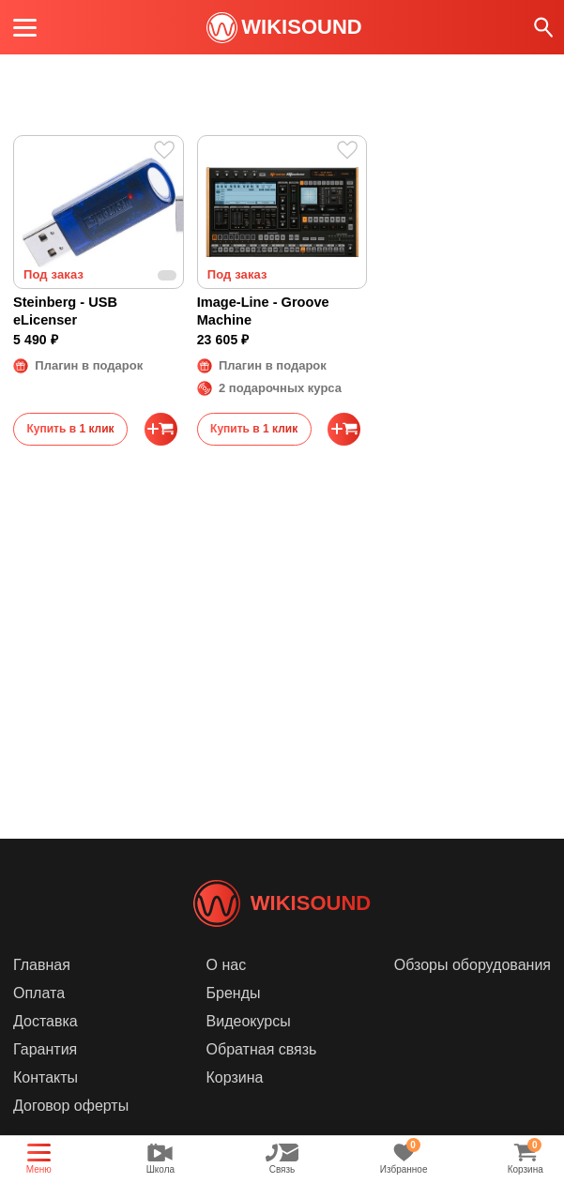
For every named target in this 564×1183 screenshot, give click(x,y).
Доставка (45, 1049)
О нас (226, 993)
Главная (41, 993)
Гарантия (45, 1077)
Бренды (233, 1021)
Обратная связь (261, 1077)
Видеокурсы (248, 1049)
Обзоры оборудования (472, 993)
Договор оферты (71, 1134)
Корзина (235, 1106)
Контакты (45, 1106)
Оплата (39, 1021)
